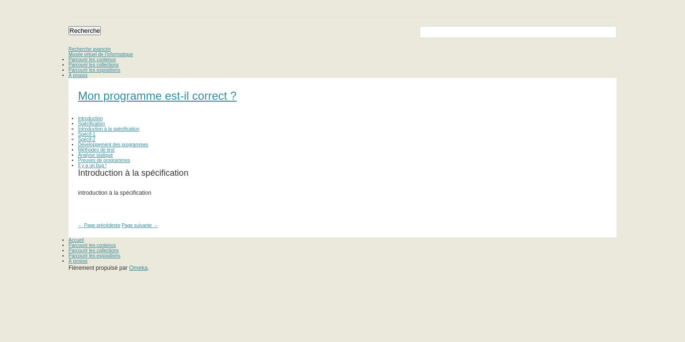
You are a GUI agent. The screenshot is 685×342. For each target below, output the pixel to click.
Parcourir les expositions (94, 70)
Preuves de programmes (104, 160)
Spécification (91, 123)
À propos (78, 75)
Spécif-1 (87, 134)
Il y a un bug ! (92, 165)
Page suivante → (140, 225)
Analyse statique (95, 155)
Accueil (76, 240)
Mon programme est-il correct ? (157, 95)
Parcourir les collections (93, 64)
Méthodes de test (96, 149)
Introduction (90, 118)
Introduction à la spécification (108, 129)
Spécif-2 (87, 139)
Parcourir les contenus (92, 59)
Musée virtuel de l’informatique (100, 54)
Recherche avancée (89, 49)
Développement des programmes (113, 144)
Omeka (138, 268)
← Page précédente (99, 225)
